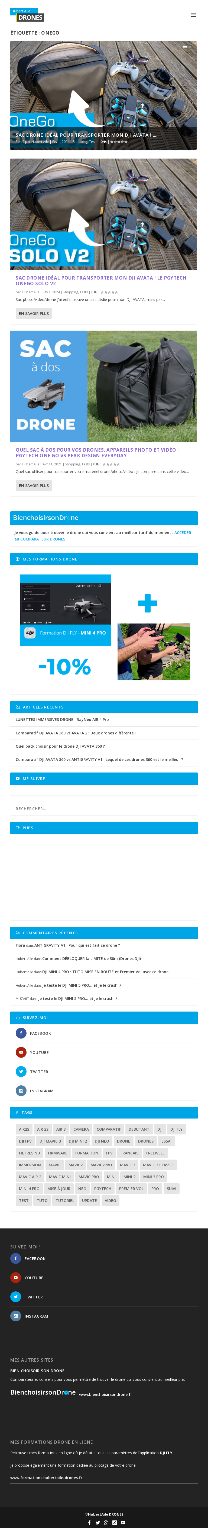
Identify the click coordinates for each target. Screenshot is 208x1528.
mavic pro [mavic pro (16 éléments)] (89, 1176)
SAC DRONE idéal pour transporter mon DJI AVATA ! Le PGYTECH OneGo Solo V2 (101, 281)
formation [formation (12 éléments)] (86, 1153)
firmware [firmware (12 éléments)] (57, 1153)
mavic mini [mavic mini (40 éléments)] (60, 1176)
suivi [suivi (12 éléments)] (171, 1188)
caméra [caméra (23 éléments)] (81, 1129)
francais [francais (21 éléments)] (129, 1153)
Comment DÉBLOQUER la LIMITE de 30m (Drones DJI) (91, 958)
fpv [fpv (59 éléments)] (109, 1153)
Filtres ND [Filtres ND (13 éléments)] (29, 1153)
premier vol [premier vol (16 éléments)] (131, 1188)
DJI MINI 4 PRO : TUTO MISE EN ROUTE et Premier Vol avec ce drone (105, 971)
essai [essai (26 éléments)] (166, 1141)
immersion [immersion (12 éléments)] (30, 1164)
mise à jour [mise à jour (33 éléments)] (58, 1188)
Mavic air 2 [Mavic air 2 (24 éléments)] (30, 1176)
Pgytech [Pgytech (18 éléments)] (102, 1188)
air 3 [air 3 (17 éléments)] (61, 1129)
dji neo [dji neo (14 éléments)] (102, 1141)
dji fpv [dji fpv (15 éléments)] (25, 1141)
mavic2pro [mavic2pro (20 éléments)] (101, 1164)
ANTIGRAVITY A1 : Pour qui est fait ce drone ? (77, 945)
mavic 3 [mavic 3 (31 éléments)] (127, 1164)
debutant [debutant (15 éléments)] (139, 1129)
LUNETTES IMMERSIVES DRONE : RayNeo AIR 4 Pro (62, 719)
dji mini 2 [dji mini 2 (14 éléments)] (78, 1141)
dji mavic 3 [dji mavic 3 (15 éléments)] (50, 1141)
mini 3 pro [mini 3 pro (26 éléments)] (153, 1176)
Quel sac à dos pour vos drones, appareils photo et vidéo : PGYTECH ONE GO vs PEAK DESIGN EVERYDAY (97, 453)
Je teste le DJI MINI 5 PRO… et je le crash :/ (81, 985)
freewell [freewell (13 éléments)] (155, 1153)
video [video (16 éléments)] (110, 1200)
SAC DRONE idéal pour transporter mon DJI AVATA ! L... (87, 135)
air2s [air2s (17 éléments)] (24, 1129)
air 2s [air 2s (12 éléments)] (42, 1129)
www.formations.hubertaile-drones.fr (46, 1477)
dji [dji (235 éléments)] (159, 1129)
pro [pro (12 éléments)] (155, 1188)
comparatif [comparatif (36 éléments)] (109, 1129)
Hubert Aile (40, 141)
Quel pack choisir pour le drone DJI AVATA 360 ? (60, 746)
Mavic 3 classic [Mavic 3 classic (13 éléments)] (158, 1164)
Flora (20, 945)
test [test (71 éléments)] (24, 1200)
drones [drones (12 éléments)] (146, 1141)
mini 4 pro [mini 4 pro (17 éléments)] (29, 1188)
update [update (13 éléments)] (89, 1200)
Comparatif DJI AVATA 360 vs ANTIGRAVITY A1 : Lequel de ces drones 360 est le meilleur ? (99, 759)
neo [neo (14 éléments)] (82, 1188)
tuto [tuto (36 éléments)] (42, 1200)
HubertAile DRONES (105, 1514)
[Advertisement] (106, 877)
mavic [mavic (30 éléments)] (55, 1164)
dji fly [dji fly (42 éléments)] (176, 1129)
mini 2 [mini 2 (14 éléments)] (129, 1176)
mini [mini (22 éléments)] (111, 1176)
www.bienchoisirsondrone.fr (71, 1394)
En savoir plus (34, 313)
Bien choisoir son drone (37, 1370)
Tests (93, 141)
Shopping (80, 141)
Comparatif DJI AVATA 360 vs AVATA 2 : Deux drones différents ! (76, 733)
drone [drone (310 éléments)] (123, 1141)
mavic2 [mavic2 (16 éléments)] (76, 1164)
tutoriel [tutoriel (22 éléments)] (65, 1200)
